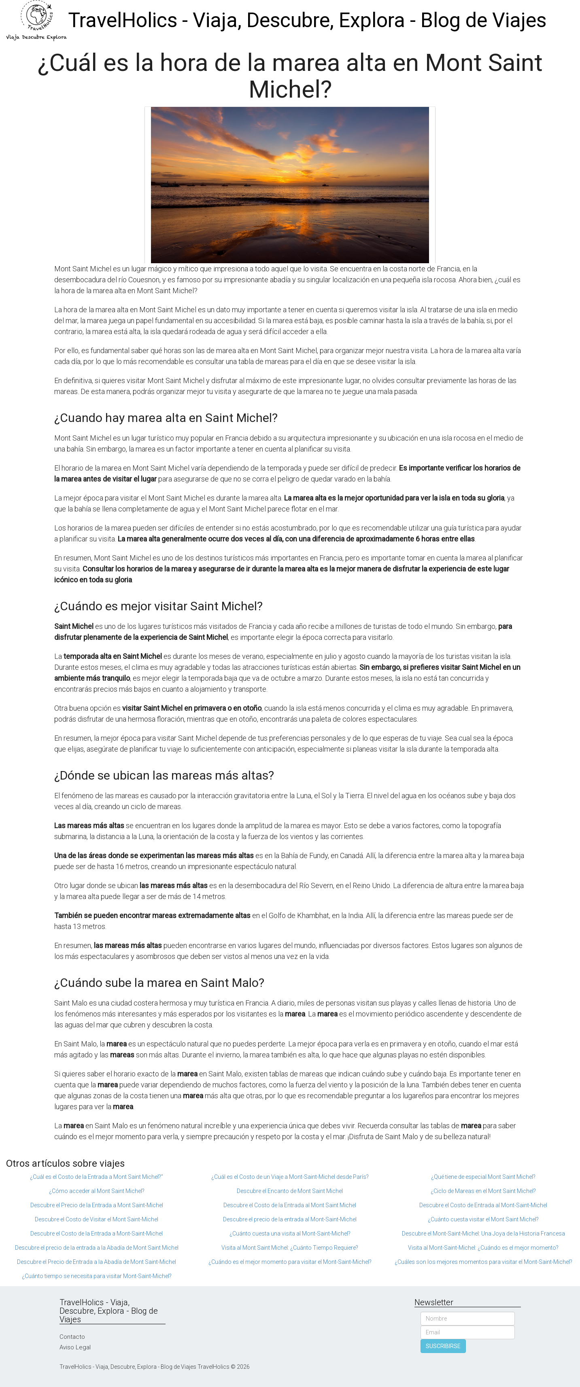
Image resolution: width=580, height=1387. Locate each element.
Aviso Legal (75, 1347)
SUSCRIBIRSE (443, 1346)
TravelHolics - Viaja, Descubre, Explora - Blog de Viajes (307, 20)
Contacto (72, 1336)
